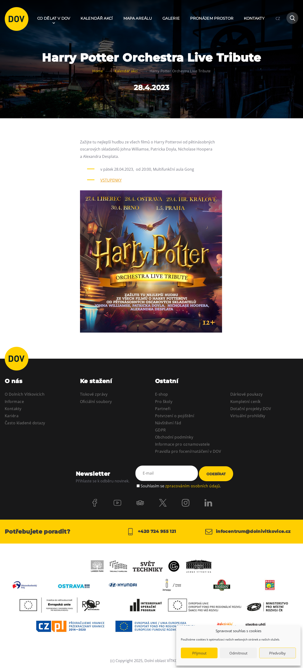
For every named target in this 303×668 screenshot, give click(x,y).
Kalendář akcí (96, 18)
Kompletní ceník (245, 401)
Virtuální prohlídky (247, 415)
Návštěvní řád (168, 423)
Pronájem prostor (211, 18)
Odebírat (216, 474)
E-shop (161, 394)
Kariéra (11, 415)
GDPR (160, 430)
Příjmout (199, 653)
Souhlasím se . (181, 486)
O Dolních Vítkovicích (25, 394)
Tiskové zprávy (94, 394)
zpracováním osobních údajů (192, 486)
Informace (14, 401)
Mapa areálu (137, 18)
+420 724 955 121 (151, 531)
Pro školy (163, 401)
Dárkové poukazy (246, 394)
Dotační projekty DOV (250, 408)
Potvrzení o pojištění (174, 415)
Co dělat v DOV (53, 18)
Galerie (171, 18)
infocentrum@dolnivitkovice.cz (248, 531)
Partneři (163, 408)
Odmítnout (238, 653)
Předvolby (277, 653)
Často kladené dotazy (25, 423)
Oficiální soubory (96, 401)
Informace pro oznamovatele (182, 444)
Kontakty (254, 18)
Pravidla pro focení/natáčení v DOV (188, 451)
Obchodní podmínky (174, 437)
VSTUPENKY (111, 180)
